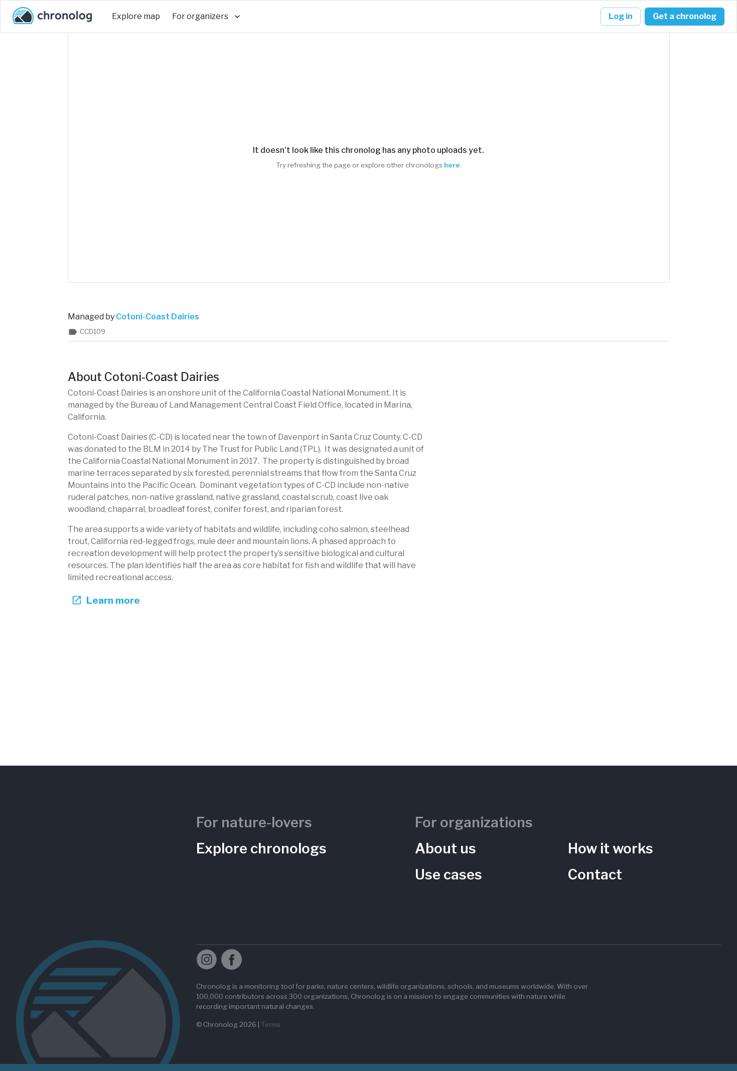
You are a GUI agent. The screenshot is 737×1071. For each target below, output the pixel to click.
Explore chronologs (261, 848)
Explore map (136, 17)
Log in (620, 16)
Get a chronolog (684, 17)
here (452, 165)
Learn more (106, 600)
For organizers (206, 17)
